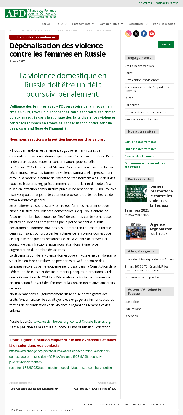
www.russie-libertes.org (52, 321)
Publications (133, 309)
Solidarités (132, 105)
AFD (62, 24)
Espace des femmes (139, 156)
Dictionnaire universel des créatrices (145, 165)
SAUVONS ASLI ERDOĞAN (95, 389)
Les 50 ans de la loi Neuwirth (33, 389)
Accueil (47, 23)
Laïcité (129, 98)
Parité (129, 73)
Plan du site (157, 404)
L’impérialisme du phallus (142, 277)
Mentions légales (135, 404)
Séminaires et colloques (141, 119)
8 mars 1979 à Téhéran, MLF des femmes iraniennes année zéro (147, 268)
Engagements (83, 24)
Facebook (131, 316)
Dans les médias (164, 23)
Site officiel (132, 302)
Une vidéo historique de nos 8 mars (149, 259)
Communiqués (111, 24)
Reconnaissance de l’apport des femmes (147, 89)
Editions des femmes (140, 142)
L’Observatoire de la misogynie (146, 112)
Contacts (145, 3)
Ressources (138, 24)
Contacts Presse (166, 3)
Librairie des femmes (140, 149)
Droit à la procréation (139, 66)
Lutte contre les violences (34, 30)
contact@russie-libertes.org (90, 321)
